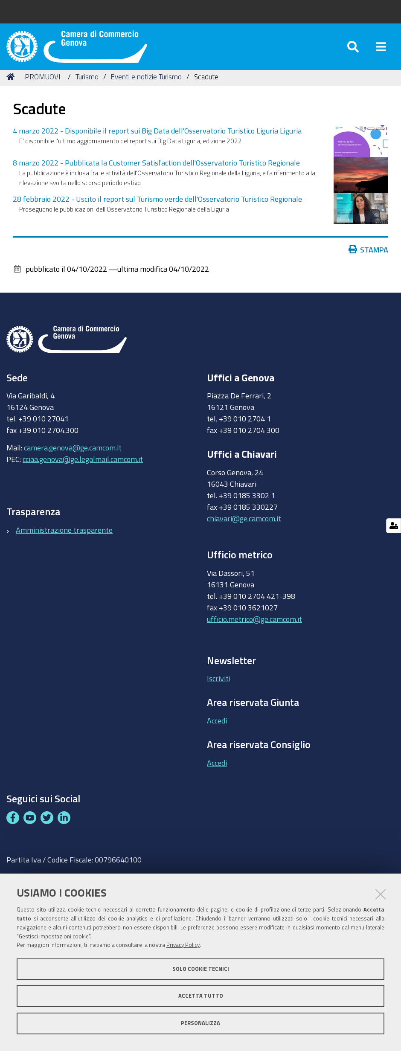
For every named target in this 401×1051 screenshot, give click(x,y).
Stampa (369, 259)
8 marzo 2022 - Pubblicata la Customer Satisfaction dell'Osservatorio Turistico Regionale (156, 172)
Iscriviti (218, 688)
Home (11, 86)
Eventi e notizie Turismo (146, 86)
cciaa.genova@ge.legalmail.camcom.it (83, 469)
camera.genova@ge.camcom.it (73, 457)
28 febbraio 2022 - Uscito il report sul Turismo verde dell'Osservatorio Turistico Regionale (157, 208)
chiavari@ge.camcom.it (244, 528)
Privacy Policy (183, 945)
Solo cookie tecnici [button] (200, 969)
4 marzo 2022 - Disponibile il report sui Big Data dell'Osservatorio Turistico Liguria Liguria (157, 140)
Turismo (87, 86)
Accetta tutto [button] (200, 996)
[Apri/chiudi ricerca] (353, 51)
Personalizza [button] (200, 1023)
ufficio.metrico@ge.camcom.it (254, 629)
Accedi (217, 730)
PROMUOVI (42, 86)
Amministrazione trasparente (64, 539)
